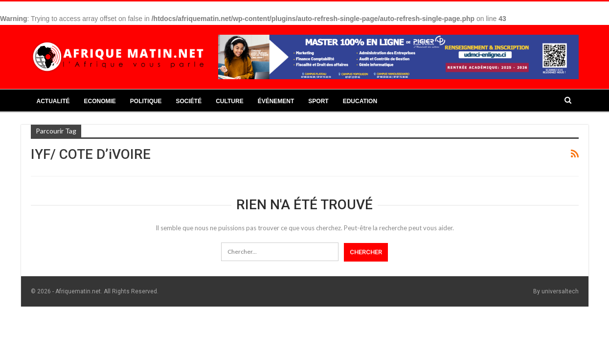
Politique (146, 101)
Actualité (53, 101)
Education (360, 101)
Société (189, 101)
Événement (276, 101)
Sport (318, 101)
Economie (100, 101)
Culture (229, 101)
